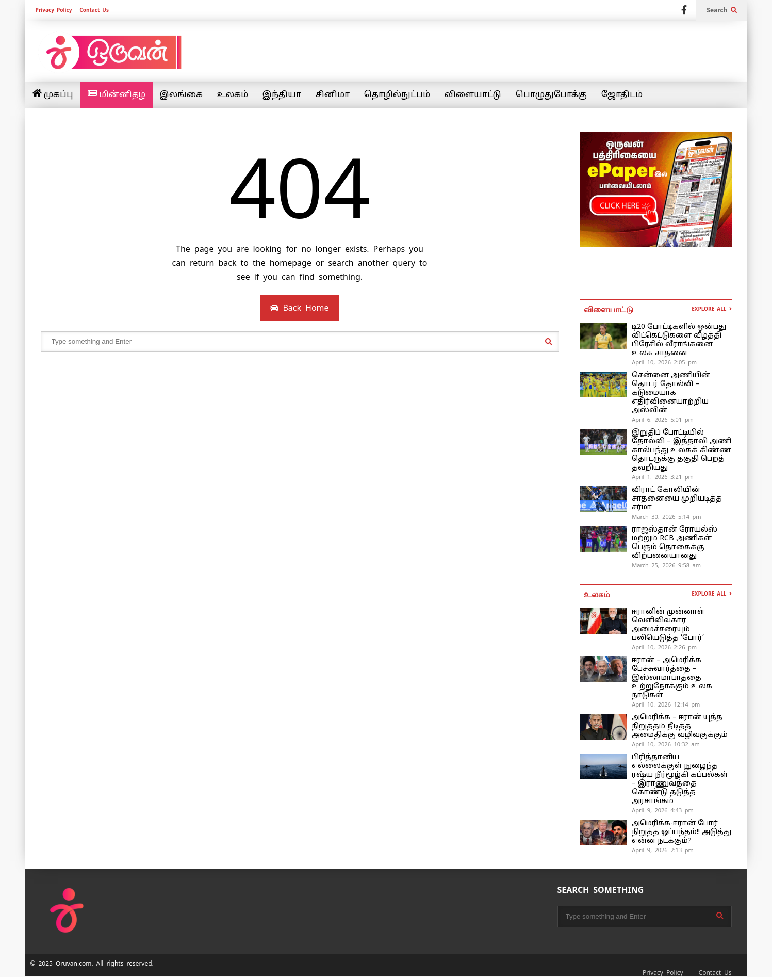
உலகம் (232, 95)
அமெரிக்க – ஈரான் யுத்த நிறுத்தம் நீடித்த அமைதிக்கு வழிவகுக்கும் (680, 726)
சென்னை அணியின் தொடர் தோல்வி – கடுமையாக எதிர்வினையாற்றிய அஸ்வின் (671, 393)
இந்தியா (281, 95)
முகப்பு (52, 94)
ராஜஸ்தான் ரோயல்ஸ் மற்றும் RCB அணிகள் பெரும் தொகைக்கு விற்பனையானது (674, 542)
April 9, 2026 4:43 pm (663, 810)
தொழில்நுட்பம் (397, 95)
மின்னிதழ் (116, 94)
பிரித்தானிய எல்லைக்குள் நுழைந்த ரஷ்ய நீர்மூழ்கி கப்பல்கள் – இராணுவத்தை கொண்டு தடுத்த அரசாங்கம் (680, 779)
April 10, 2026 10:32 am (666, 744)
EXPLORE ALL (711, 309)
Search (721, 10)
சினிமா (333, 95)
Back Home (299, 307)
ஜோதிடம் (622, 95)
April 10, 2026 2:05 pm (664, 362)
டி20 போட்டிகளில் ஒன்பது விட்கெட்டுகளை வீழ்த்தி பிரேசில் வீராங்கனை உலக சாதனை (679, 340)
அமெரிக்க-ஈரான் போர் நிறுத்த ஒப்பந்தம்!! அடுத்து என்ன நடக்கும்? (681, 832)
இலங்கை (181, 95)
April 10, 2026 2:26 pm (664, 647)
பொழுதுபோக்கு (551, 95)
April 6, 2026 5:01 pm (663, 419)
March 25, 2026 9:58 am (666, 565)
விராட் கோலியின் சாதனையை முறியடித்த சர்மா (677, 499)
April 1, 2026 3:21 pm (663, 477)
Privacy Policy (54, 10)
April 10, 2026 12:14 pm (666, 704)
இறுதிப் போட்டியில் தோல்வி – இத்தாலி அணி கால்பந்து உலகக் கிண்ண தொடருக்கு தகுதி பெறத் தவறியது (681, 450)
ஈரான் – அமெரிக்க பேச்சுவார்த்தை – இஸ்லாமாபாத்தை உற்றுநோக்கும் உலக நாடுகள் (672, 678)
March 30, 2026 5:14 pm (666, 516)
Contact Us (94, 10)
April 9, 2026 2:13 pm (663, 850)
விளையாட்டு (473, 95)
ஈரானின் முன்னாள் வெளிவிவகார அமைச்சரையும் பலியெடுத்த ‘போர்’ (668, 625)
